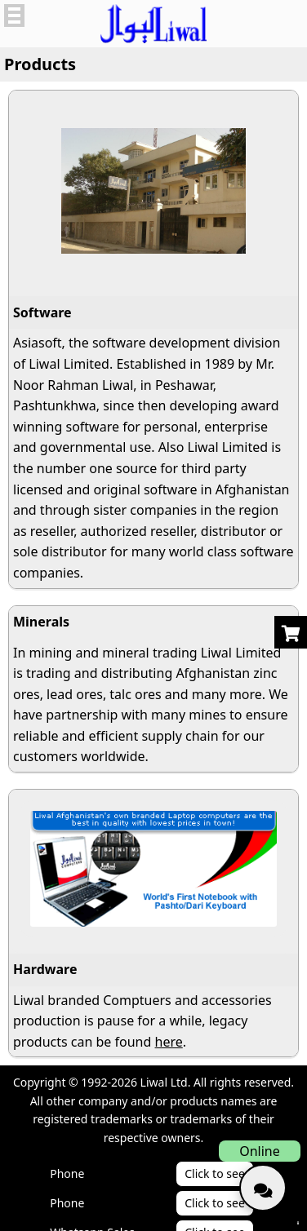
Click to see (215, 1173)
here (169, 1042)
